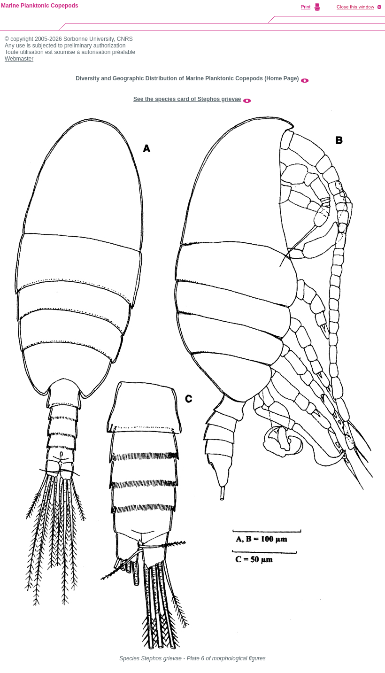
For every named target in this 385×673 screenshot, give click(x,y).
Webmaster (19, 58)
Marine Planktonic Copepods (39, 5)
